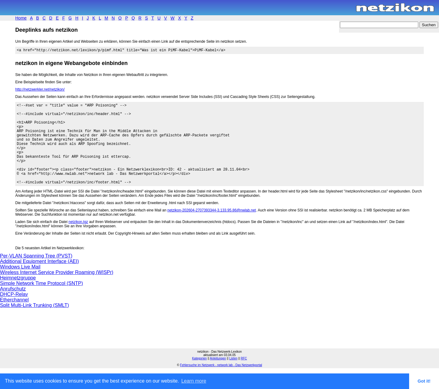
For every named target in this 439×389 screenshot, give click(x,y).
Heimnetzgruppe (18, 296)
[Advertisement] (86, 351)
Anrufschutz (13, 307)
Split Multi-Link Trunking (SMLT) (34, 323)
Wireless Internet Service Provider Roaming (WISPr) (56, 290)
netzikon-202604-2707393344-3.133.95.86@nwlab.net (211, 228)
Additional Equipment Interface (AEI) (39, 279)
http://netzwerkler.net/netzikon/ (40, 90)
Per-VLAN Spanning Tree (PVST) (36, 274)
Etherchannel (14, 318)
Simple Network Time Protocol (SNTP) (41, 301)
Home (21, 18)
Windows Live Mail (20, 285)
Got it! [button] (424, 381)
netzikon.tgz (78, 240)
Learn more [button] (193, 381)
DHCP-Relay (14, 312)
